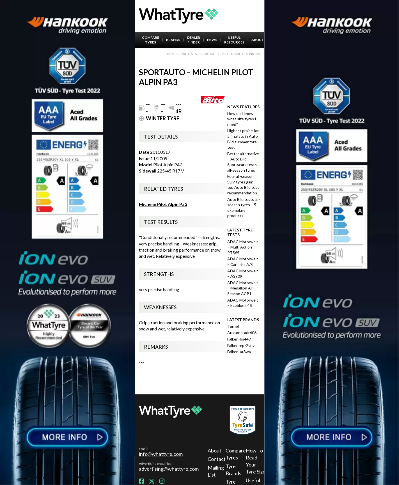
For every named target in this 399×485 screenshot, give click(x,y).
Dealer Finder (193, 39)
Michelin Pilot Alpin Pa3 (163, 204)
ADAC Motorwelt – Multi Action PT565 (242, 247)
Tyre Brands (233, 469)
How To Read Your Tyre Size (255, 461)
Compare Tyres (150, 39)
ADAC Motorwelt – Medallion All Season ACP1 (242, 288)
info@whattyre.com (161, 454)
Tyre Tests (188, 54)
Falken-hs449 (239, 339)
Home (171, 54)
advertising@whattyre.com (169, 469)
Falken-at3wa (239, 351)
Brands (173, 40)
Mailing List (216, 471)
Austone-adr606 (241, 332)
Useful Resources (234, 39)
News (212, 40)
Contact (216, 459)
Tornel (233, 326)
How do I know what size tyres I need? (241, 119)
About (257, 40)
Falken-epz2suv (240, 345)
